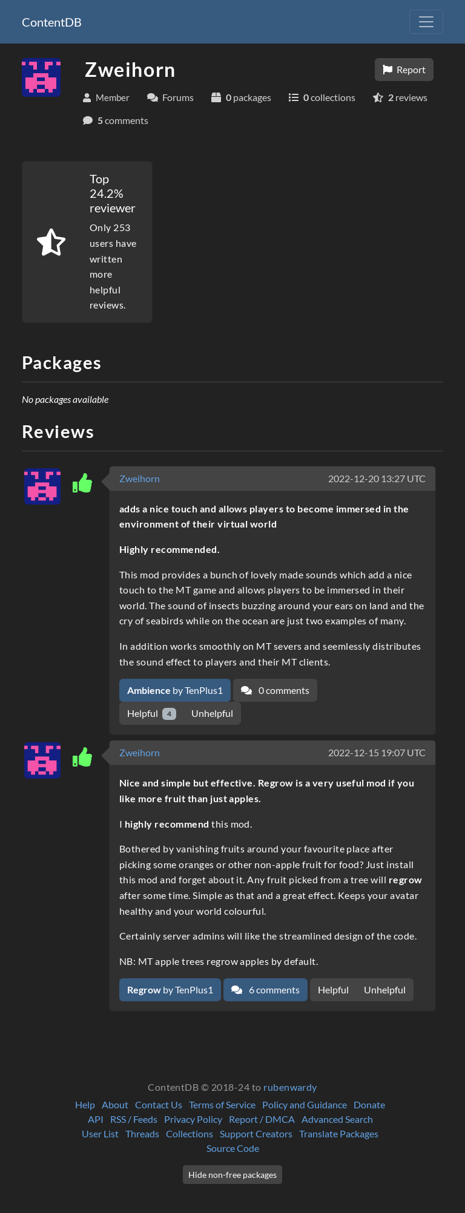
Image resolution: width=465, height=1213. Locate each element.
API (96, 1119)
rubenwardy (290, 1087)
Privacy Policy (193, 1119)
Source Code (232, 1148)
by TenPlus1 (175, 690)
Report (404, 69)
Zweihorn (139, 478)
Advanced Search (337, 1119)
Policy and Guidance (304, 1104)
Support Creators (256, 1133)
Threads (142, 1133)
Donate (369, 1104)
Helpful (151, 713)
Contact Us (158, 1104)
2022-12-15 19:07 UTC (377, 752)
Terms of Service (222, 1104)
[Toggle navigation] (426, 22)
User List (100, 1133)
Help (85, 1104)
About (115, 1104)
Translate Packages (338, 1133)
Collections (189, 1133)
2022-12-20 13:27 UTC (377, 478)
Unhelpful (212, 713)
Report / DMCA (262, 1119)
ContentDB (52, 22)
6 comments (265, 989)
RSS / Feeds (133, 1119)
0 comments (275, 690)
